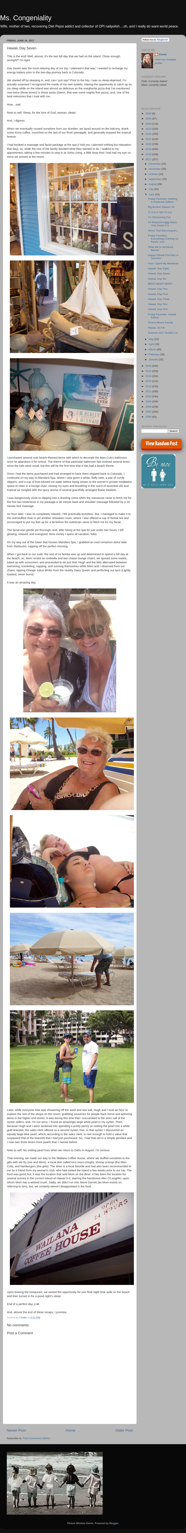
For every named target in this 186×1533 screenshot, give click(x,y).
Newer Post (16, 1430)
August (153, 184)
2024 (149, 123)
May (151, 339)
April (152, 344)
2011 (149, 391)
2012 (149, 386)
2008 (149, 406)
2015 (149, 371)
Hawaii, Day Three (159, 299)
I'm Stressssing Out (159, 217)
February (154, 354)
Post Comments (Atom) (36, 1438)
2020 (149, 144)
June (152, 194)
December (155, 163)
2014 (149, 376)
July (151, 189)
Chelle (163, 54)
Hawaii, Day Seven (159, 273)
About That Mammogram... (163, 230)
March (153, 349)
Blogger (113, 1523)
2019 (149, 149)
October (154, 174)
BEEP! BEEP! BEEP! (160, 283)
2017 (149, 159)
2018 (149, 154)
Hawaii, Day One (158, 309)
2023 (149, 128)
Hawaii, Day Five (158, 288)
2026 (149, 113)
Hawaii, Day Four (158, 294)
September (155, 179)
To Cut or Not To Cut (160, 212)
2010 (149, 396)
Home (70, 1430)
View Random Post (162, 443)
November (155, 168)
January (154, 359)
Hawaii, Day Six (157, 278)
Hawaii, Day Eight (158, 268)
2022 (149, 133)
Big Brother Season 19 (161, 207)
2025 (149, 118)
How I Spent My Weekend (163, 263)
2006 (149, 416)
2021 (149, 139)
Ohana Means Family (160, 322)
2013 (149, 381)
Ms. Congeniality (26, 18)
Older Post (124, 1430)
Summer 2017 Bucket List (163, 332)
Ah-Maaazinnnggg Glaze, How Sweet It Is (162, 224)
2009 (149, 401)
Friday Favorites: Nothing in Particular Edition (162, 200)
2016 (149, 365)
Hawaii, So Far (156, 327)
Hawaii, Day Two (157, 304)
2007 (149, 411)
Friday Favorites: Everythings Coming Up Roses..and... (163, 238)
